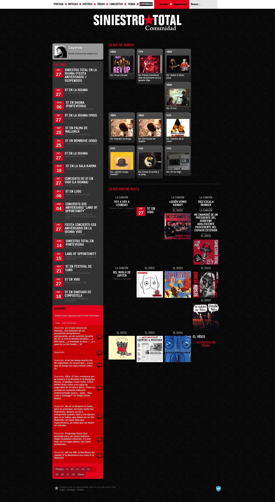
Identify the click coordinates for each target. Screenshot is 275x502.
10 (72, 469)
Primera (59, 469)
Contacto (71, 490)
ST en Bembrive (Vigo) (81, 141)
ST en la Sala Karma (81, 166)
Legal (62, 490)
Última (81, 474)
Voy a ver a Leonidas (121, 203)
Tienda (131, 4)
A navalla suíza (218, 488)
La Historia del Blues (206, 343)
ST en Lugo (73, 191)
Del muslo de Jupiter (121, 274)
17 (67, 474)
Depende (59, 328)
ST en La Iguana (76, 90)
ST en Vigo (72, 279)
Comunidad (146, 4)
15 (57, 474)
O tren (173, 108)
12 (83, 469)
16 (62, 474)
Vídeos (101, 4)
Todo (57, 323)
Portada (58, 4)
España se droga (122, 139)
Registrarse (180, 4)
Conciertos (116, 4)
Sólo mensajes (69, 323)
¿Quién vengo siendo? (178, 203)
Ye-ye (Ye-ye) (120, 75)
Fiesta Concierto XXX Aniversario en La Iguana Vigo (80, 228)
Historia (87, 4)
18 (73, 474)
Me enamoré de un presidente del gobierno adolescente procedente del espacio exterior (206, 222)
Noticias (73, 4)
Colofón (80, 490)
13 (88, 469)
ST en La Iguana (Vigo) (81, 115)
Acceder (163, 4)
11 (77, 469)
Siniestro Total (137, 23)
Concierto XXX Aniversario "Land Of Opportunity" (81, 208)
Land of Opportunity (80, 254)
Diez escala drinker (206, 203)
